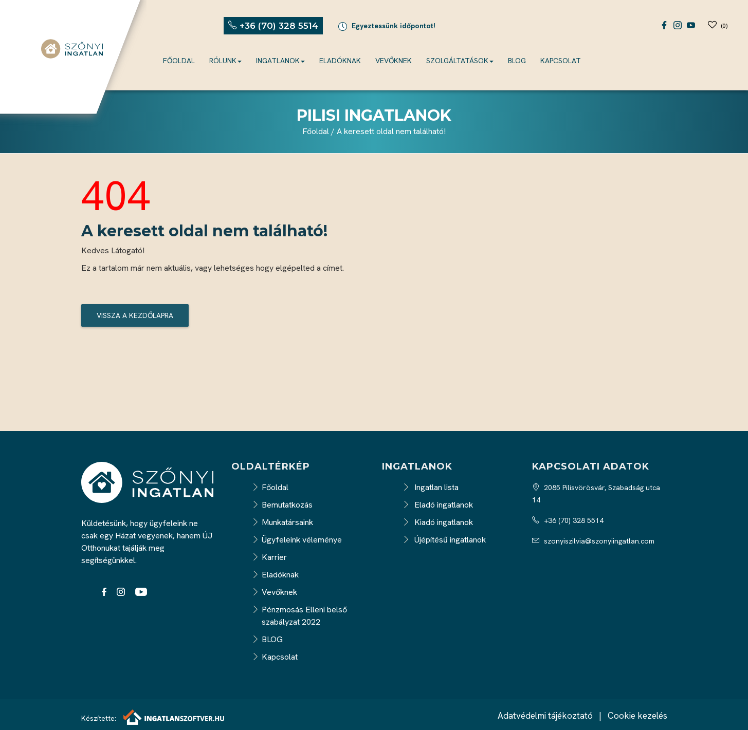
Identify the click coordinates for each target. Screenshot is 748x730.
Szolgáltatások (460, 60)
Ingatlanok (280, 60)
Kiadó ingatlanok (438, 522)
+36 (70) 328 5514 (568, 520)
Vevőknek (393, 60)
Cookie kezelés (637, 715)
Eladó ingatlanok (438, 504)
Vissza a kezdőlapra (135, 315)
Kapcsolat (560, 60)
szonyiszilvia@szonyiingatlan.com (593, 541)
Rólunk (225, 60)
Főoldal (179, 60)
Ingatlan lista (431, 487)
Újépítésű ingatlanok (444, 539)
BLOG (517, 60)
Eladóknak (340, 60)
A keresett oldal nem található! (391, 131)
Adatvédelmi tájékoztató (545, 715)
